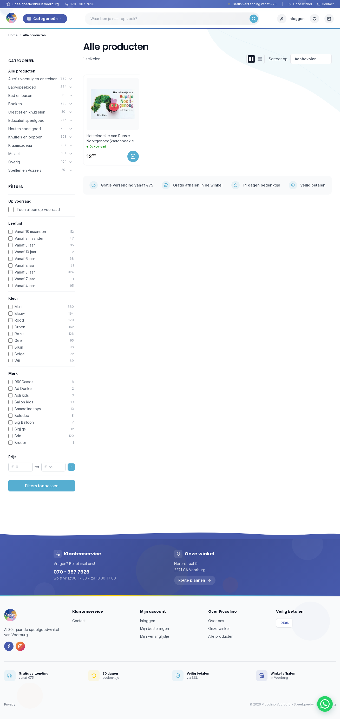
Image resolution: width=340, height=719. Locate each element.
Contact (325, 4)
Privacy (9, 704)
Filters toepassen (41, 485)
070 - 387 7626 (79, 4)
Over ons (216, 620)
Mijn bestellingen (154, 628)
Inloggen (147, 620)
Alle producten (21, 71)
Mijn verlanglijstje (154, 636)
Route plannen (194, 580)
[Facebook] (9, 646)
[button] (325, 704)
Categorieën (45, 18)
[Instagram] (20, 646)
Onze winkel (300, 4)
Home (13, 35)
